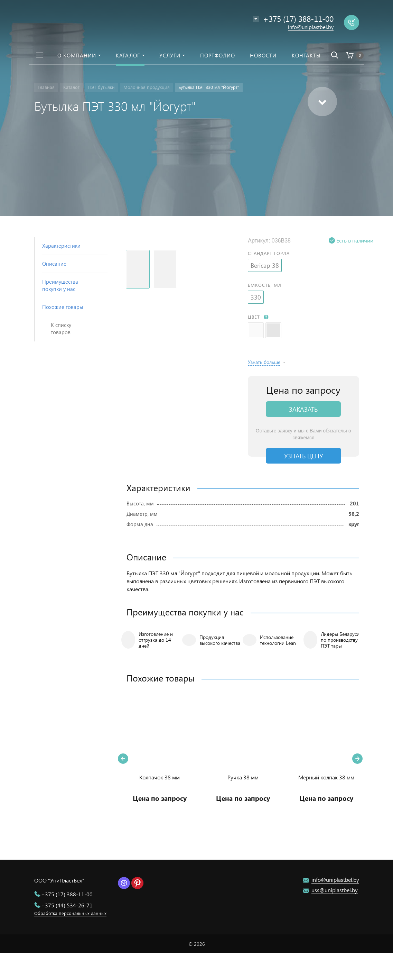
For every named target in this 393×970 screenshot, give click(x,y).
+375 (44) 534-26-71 (67, 905)
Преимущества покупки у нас (60, 285)
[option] (159, 758)
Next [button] (357, 758)
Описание (54, 263)
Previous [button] (123, 758)
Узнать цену (303, 455)
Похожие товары (62, 306)
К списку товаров (61, 328)
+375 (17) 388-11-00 (67, 894)
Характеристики (61, 245)
